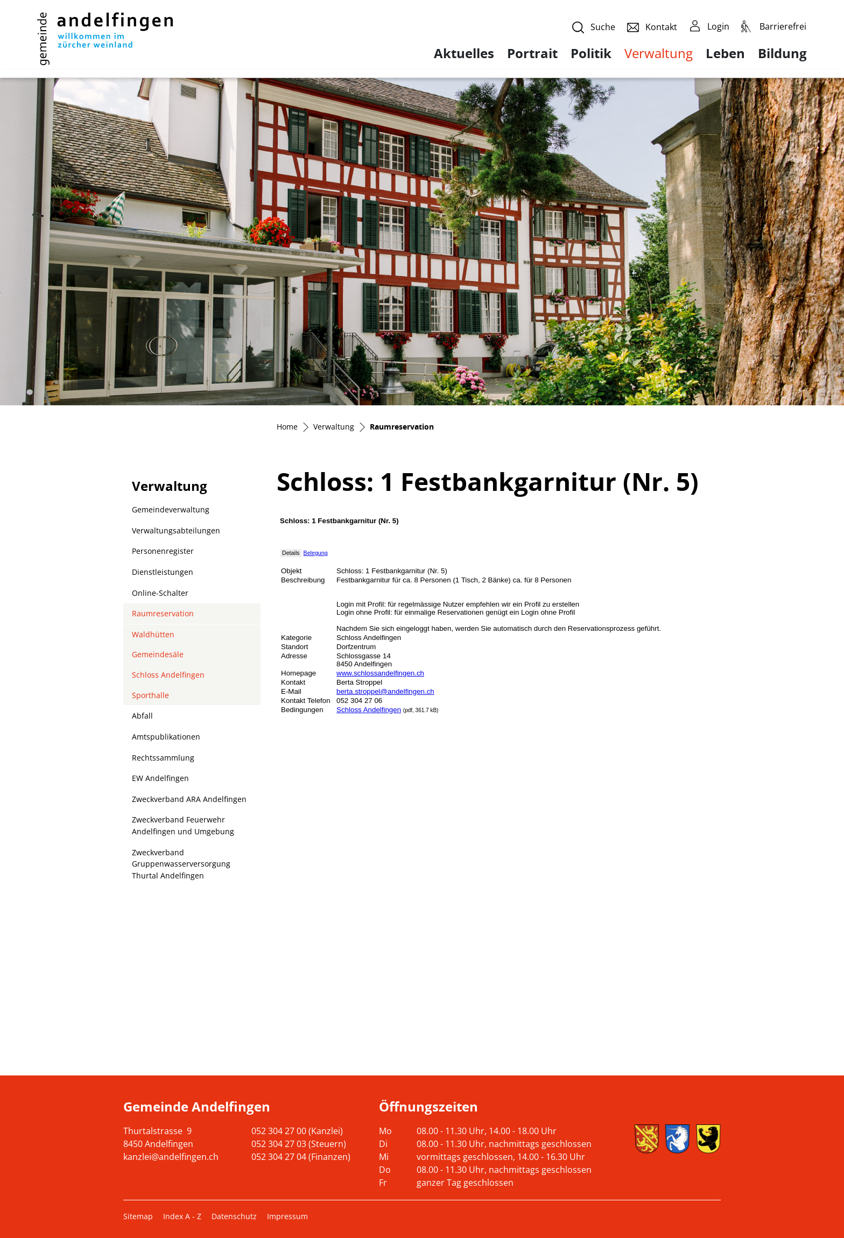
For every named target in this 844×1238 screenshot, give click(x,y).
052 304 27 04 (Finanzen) (300, 1157)
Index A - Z (182, 1216)
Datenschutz (234, 1216)
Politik (591, 53)
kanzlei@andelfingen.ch (171, 1157)
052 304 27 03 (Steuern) (298, 1144)
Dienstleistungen (162, 572)
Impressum (287, 1216)
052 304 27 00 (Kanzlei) (297, 1131)
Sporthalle (150, 695)
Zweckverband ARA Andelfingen (189, 799)
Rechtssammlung (163, 757)
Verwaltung (658, 53)
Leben (725, 53)
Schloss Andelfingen (168, 675)
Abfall (142, 716)
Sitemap (138, 1216)
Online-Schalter (160, 593)
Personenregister (163, 551)
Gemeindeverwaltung (170, 509)
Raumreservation (162, 616)
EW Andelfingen (160, 778)
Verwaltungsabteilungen (176, 530)
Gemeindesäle (158, 654)
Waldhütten (153, 634)
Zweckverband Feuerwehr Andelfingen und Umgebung (183, 825)
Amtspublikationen (166, 736)
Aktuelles (464, 53)
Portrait (532, 53)
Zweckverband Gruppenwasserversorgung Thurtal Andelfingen (181, 864)
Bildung (782, 53)
